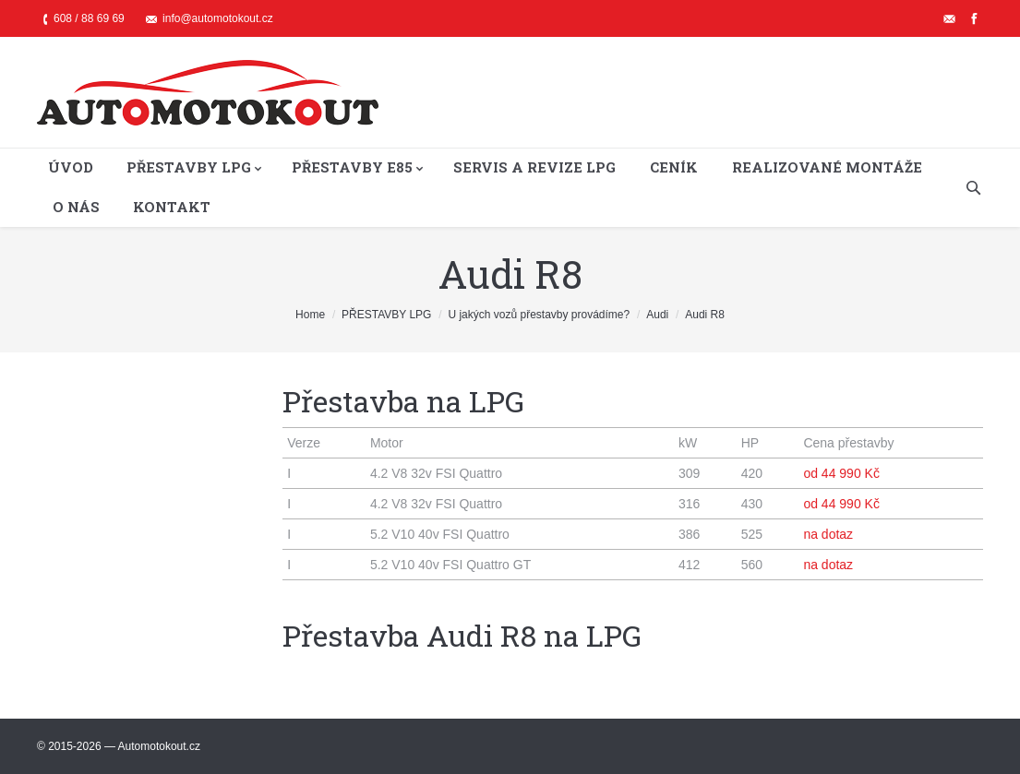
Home (310, 314)
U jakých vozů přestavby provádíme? (539, 314)
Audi (657, 314)
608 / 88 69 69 (89, 18)
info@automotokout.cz (217, 18)
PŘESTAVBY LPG (386, 314)
